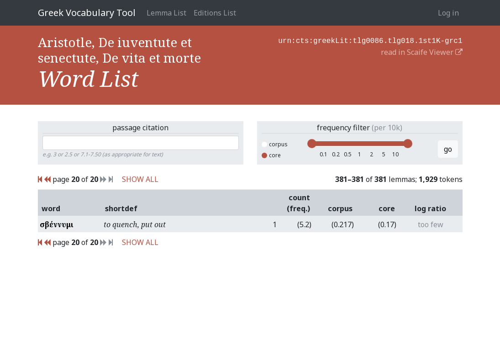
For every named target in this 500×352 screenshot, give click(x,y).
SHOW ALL (140, 179)
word (51, 208)
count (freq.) (298, 202)
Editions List (215, 13)
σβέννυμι (57, 224)
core (271, 155)
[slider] (311, 143)
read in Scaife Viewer (422, 51)
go (448, 149)
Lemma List (166, 13)
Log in (448, 13)
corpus (275, 144)
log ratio (430, 208)
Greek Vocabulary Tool (87, 12)
